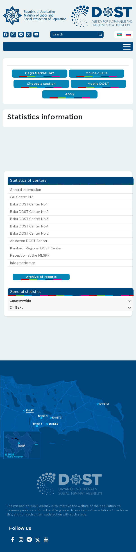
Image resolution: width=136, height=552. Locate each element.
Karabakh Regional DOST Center (35, 248)
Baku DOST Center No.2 (29, 211)
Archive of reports (41, 276)
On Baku (16, 307)
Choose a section (41, 83)
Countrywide (20, 300)
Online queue (97, 73)
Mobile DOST (98, 83)
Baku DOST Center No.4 (29, 226)
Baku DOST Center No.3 (29, 219)
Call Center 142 (21, 197)
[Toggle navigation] (126, 46)
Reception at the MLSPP (30, 255)
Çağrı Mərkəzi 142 (39, 73)
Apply (70, 94)
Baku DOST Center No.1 (28, 204)
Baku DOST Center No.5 (29, 233)
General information (25, 189)
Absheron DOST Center (28, 241)
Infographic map (22, 263)
